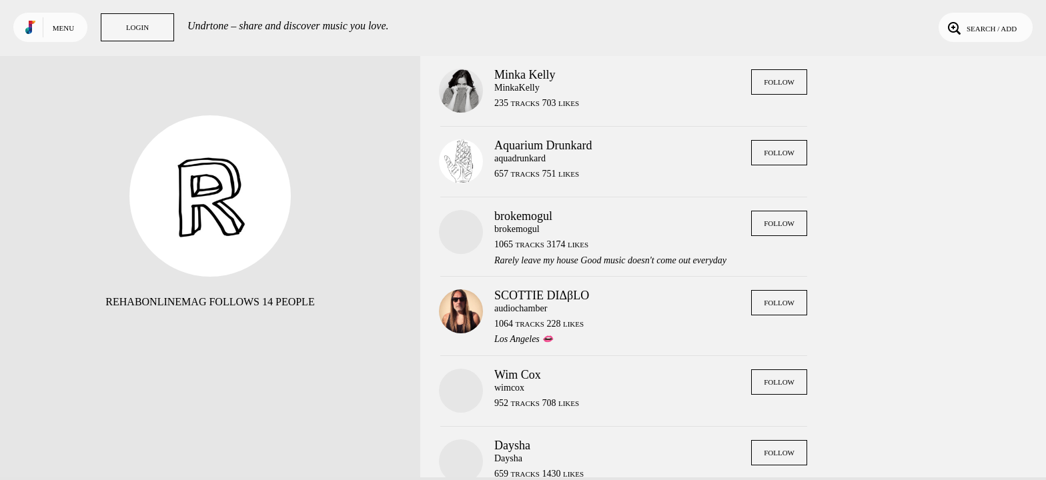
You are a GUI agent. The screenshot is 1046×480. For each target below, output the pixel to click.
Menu (63, 28)
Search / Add (981, 27)
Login (137, 27)
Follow (779, 82)
